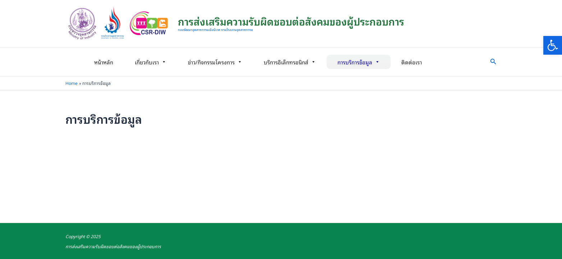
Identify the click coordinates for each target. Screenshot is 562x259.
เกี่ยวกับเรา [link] (150, 62)
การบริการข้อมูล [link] (358, 62)
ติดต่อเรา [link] (411, 62)
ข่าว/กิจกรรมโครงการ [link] (215, 62)
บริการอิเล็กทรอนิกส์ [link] (290, 62)
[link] (552, 45)
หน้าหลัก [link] (103, 62)
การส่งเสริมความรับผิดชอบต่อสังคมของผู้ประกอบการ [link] (291, 21)
